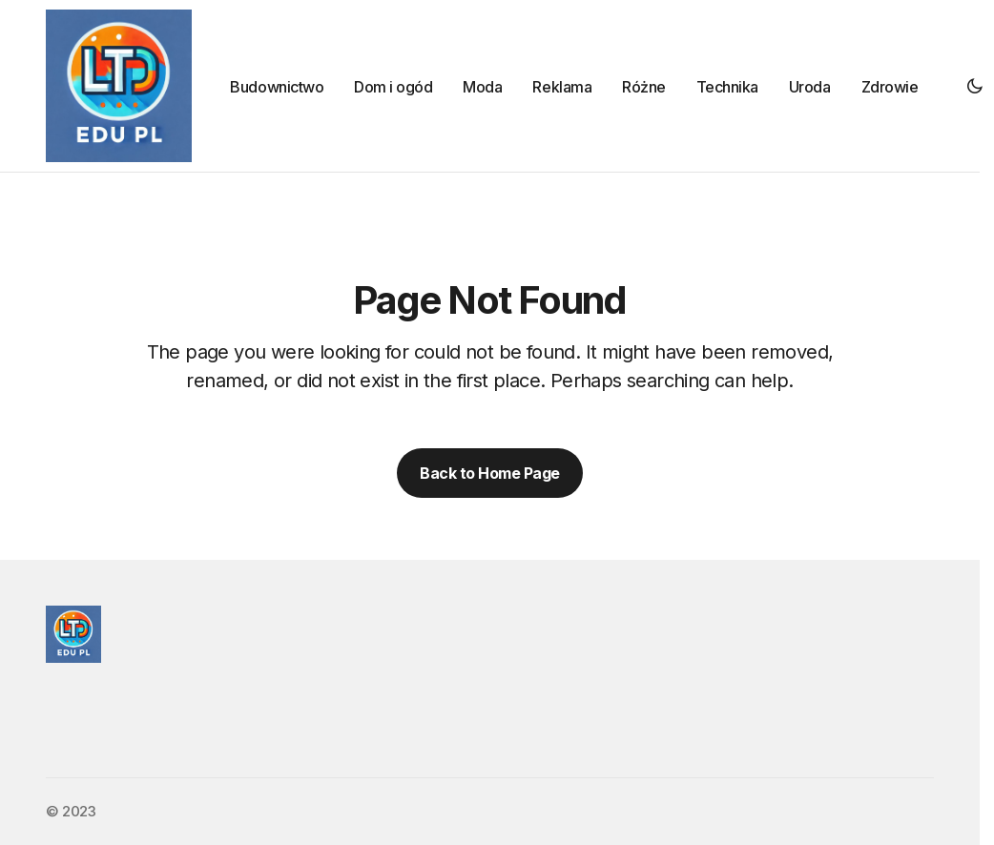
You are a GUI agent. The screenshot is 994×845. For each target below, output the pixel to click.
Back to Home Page (490, 473)
